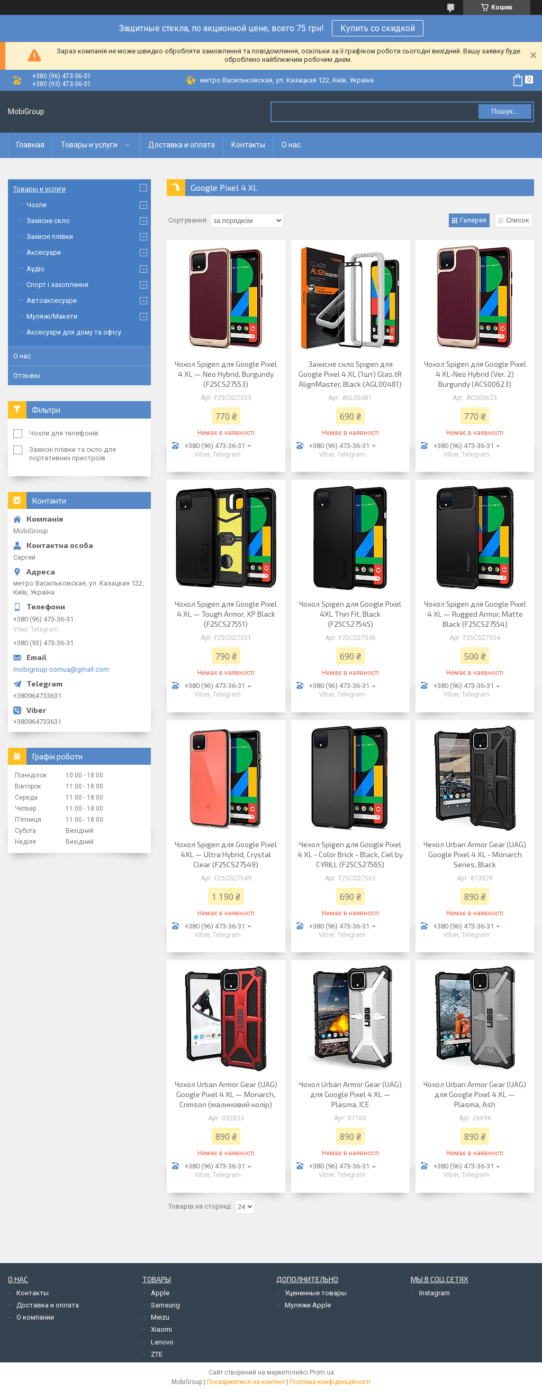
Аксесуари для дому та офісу (73, 332)
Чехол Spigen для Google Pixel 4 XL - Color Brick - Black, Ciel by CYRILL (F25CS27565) (350, 854)
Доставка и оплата (181, 145)
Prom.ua (322, 1372)
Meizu (160, 1317)
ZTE (156, 1354)
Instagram (434, 1293)
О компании (35, 1317)
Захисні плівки (49, 236)
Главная (30, 145)
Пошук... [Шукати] (504, 111)
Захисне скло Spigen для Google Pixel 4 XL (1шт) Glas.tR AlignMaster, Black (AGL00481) (350, 373)
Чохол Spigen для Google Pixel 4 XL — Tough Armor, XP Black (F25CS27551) (226, 613)
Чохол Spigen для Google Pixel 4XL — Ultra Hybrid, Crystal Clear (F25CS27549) (226, 854)
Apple (160, 1293)
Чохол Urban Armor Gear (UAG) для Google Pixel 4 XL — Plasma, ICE (350, 1094)
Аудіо (35, 269)
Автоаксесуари (51, 300)
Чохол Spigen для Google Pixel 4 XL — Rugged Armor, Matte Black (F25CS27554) (475, 613)
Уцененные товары (316, 1293)
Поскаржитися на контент (246, 1382)
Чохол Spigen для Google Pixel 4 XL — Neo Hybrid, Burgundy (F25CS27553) (226, 373)
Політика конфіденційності (330, 1382)
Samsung (165, 1305)
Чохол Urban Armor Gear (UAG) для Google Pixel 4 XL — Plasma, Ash (474, 1094)
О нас (291, 145)
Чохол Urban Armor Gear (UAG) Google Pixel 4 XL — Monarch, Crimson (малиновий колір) (226, 1094)
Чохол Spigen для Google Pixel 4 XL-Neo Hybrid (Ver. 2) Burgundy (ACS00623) (475, 373)
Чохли (36, 205)
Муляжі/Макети (51, 316)
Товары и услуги (89, 145)
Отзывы (26, 375)
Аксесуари (43, 252)
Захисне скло (48, 221)
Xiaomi (161, 1329)
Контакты (248, 145)
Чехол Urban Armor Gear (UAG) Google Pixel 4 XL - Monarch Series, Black (474, 854)
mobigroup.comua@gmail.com (61, 669)
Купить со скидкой (377, 28)
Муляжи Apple (308, 1305)
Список (517, 220)
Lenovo (162, 1342)
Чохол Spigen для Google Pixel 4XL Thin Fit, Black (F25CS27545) (350, 613)
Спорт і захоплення (57, 285)
